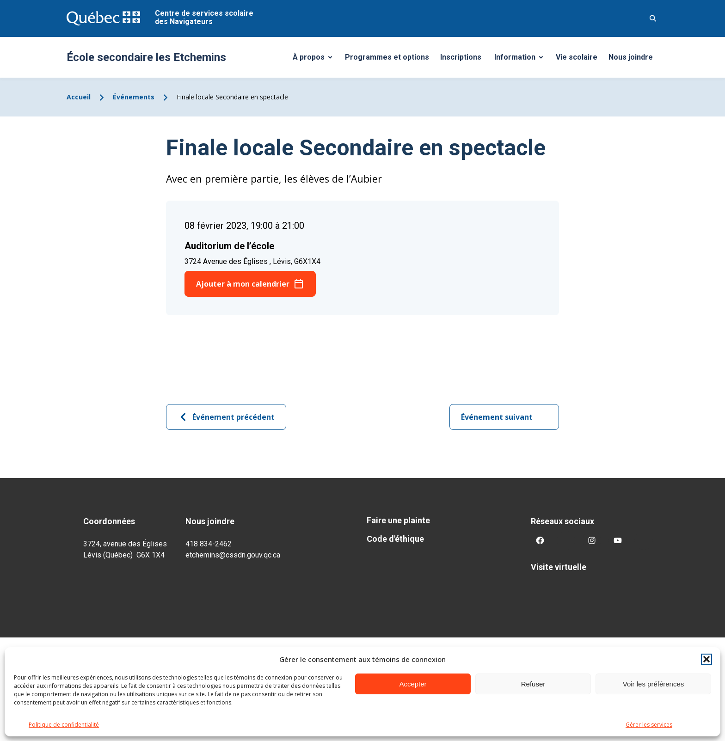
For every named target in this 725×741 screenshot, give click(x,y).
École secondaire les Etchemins (146, 57)
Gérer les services (649, 725)
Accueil (79, 96)
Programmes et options (387, 57)
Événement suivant (504, 417)
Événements (133, 96)
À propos (315, 60)
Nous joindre (630, 57)
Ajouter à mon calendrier (242, 284)
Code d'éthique (395, 539)
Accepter (412, 684)
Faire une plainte (398, 520)
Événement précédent (226, 417)
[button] (706, 659)
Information (522, 60)
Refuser (533, 684)
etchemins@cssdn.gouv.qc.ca (232, 555)
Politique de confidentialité (64, 725)
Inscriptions (460, 57)
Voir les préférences (653, 684)
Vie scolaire (576, 57)
